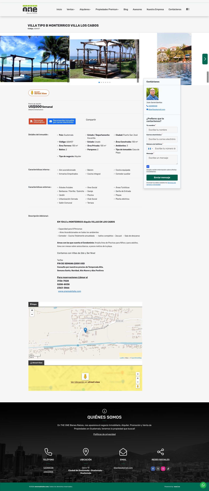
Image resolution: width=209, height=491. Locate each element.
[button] (99, 82)
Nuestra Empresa (155, 9)
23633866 (48, 472)
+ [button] (32, 311)
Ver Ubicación (78, 382)
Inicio (59, 9)
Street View (39, 93)
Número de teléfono (154, 144)
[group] (34, 59)
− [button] (32, 315)
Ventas (70, 9)
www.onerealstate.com (69, 291)
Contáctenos (175, 9)
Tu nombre (151, 125)
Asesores (137, 9)
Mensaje (150, 153)
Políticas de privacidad (104, 434)
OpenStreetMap (136, 358)
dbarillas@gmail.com (157, 109)
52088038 (153, 106)
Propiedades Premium (106, 9)
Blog (126, 9)
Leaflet (122, 358)
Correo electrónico (154, 135)
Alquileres (85, 9)
